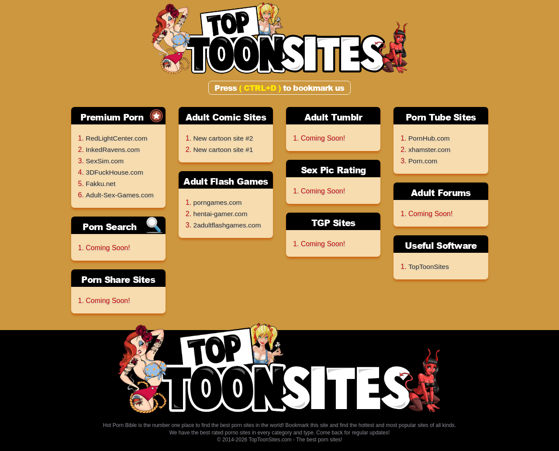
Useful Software (441, 245)
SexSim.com (105, 161)
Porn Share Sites (118, 279)
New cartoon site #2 (224, 138)
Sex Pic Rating (333, 170)
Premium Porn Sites (111, 117)
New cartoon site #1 (224, 149)
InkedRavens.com (113, 149)
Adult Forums (441, 192)
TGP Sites (333, 223)
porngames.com (218, 202)
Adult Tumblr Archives (333, 117)
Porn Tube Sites (441, 117)
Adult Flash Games (225, 181)
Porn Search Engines (109, 227)
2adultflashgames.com (228, 225)
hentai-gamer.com (221, 213)
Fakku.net (101, 183)
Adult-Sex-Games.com (121, 195)
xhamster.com (430, 149)
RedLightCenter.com (117, 138)
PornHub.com (429, 138)
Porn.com (423, 161)
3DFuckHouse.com (115, 172)
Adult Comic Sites (226, 117)
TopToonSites (429, 266)
